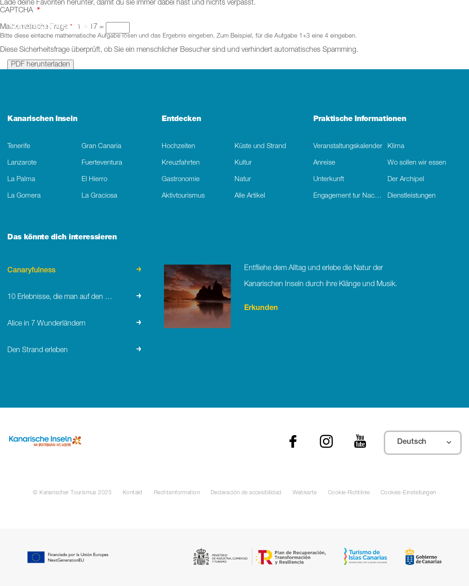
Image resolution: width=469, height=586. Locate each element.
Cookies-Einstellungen (408, 493)
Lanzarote (22, 163)
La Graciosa (99, 196)
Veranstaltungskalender (347, 146)
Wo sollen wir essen (416, 163)
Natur (242, 179)
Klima (395, 146)
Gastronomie (181, 179)
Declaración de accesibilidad (246, 493)
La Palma (21, 179)
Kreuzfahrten (181, 163)
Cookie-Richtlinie (349, 493)
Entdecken (181, 119)
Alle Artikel (249, 196)
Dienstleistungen (411, 196)
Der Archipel (405, 179)
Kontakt (133, 493)
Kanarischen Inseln (42, 119)
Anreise (324, 163)
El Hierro (94, 179)
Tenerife (18, 146)
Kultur (243, 163)
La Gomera (24, 196)
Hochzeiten (178, 146)
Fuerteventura (102, 163)
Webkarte (305, 493)
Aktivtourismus (183, 196)
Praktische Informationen (359, 119)
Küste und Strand (260, 146)
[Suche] (167, 27)
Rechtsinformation (177, 493)
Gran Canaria (101, 146)
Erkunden (261, 308)
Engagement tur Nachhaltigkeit (350, 196)
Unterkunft (328, 179)
